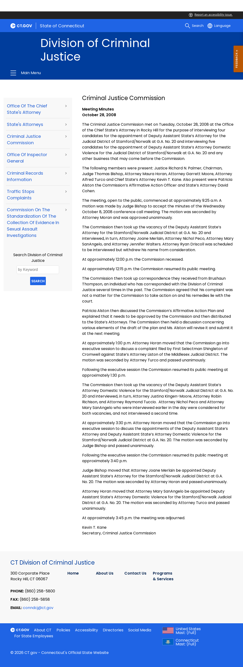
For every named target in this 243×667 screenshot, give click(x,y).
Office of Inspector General (27, 158)
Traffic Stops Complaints (20, 194)
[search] (194, 26)
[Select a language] (219, 26)
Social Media (139, 630)
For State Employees (33, 636)
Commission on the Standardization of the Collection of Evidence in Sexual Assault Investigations (33, 222)
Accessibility (86, 630)
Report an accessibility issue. (211, 15)
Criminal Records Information (25, 176)
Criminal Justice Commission (24, 139)
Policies (63, 630)
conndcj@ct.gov (38, 607)
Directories (113, 630)
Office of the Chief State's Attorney (27, 109)
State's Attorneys (25, 124)
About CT (42, 630)
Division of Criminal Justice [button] (71, 73)
